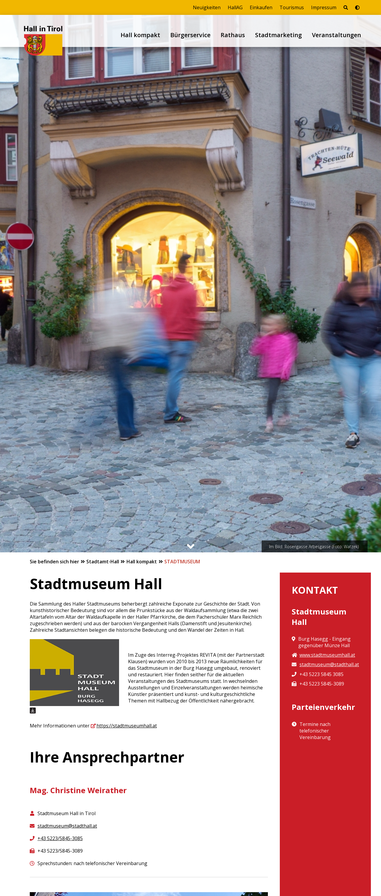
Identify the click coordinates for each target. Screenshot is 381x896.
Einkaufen (261, 7)
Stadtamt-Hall (103, 561)
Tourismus (291, 7)
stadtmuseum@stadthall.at (67, 826)
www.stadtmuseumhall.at (327, 655)
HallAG (235, 7)
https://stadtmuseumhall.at (126, 725)
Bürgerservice (190, 35)
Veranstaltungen (336, 35)
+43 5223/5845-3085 (60, 838)
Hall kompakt (140, 35)
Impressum (323, 7)
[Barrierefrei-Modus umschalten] (357, 7)
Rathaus (233, 35)
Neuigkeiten (207, 7)
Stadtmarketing (278, 35)
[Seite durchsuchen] (345, 7)
